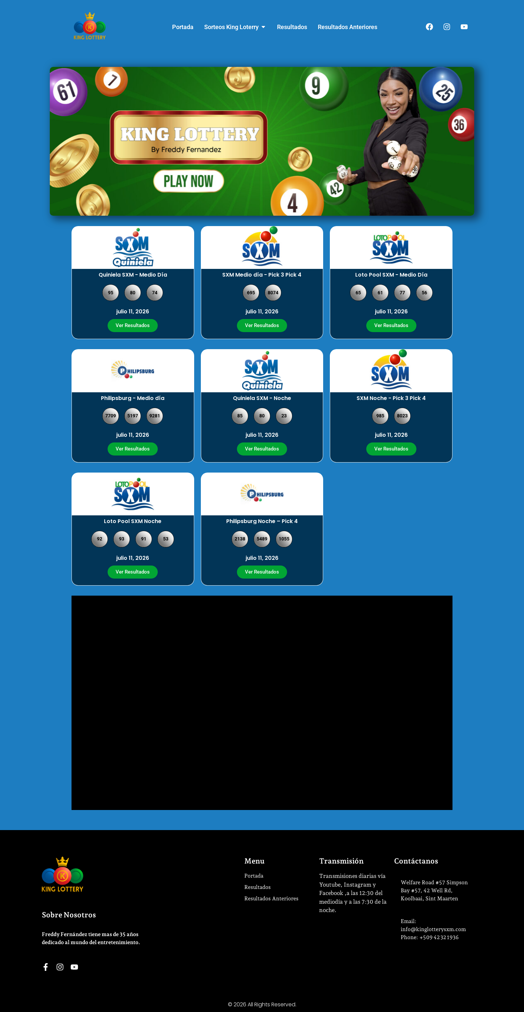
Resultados (257, 887)
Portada (253, 876)
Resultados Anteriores (271, 898)
